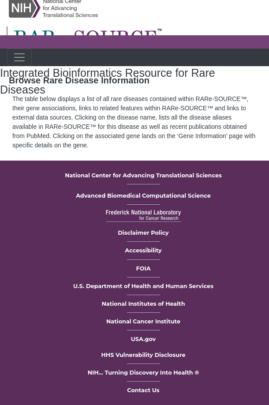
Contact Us (143, 390)
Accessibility (143, 250)
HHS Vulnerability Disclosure (143, 355)
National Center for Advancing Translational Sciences (143, 175)
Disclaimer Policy (143, 232)
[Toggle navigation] (19, 57)
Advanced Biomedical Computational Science (143, 195)
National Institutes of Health (143, 303)
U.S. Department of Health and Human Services (143, 286)
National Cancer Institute (143, 321)
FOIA (143, 268)
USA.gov (143, 339)
